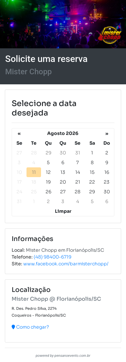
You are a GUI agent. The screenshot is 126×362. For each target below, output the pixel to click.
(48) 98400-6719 (52, 257)
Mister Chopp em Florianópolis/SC (65, 250)
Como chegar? (30, 327)
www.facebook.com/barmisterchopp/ (66, 264)
